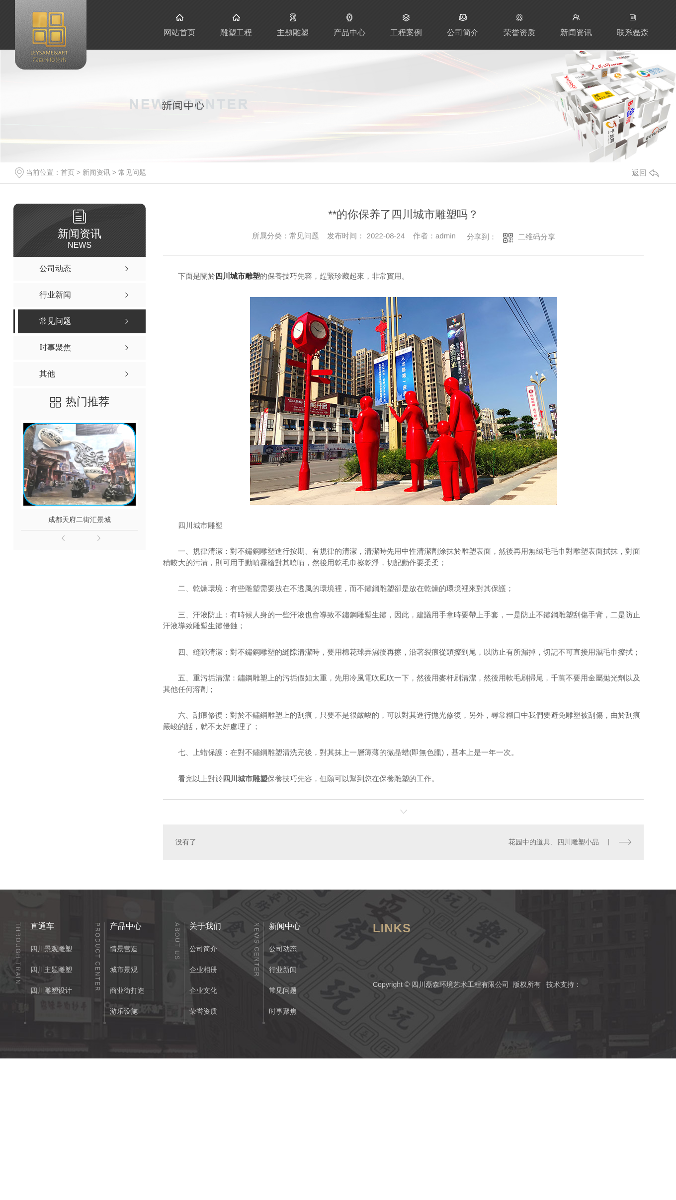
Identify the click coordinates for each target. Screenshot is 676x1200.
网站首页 (179, 25)
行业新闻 (283, 970)
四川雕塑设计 (51, 990)
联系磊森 (633, 25)
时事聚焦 (283, 1011)
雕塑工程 (236, 25)
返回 (645, 172)
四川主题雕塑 (51, 970)
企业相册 (203, 970)
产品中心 (349, 25)
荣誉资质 (519, 25)
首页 (68, 172)
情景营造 (124, 949)
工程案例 (406, 25)
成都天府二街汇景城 (79, 520)
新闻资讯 (576, 25)
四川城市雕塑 (237, 276)
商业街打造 (127, 990)
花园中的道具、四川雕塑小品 (553, 842)
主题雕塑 (293, 25)
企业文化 (203, 990)
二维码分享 (536, 236)
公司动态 (283, 949)
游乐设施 (124, 1011)
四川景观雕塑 (51, 949)
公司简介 (463, 25)
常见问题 (132, 172)
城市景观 (124, 970)
